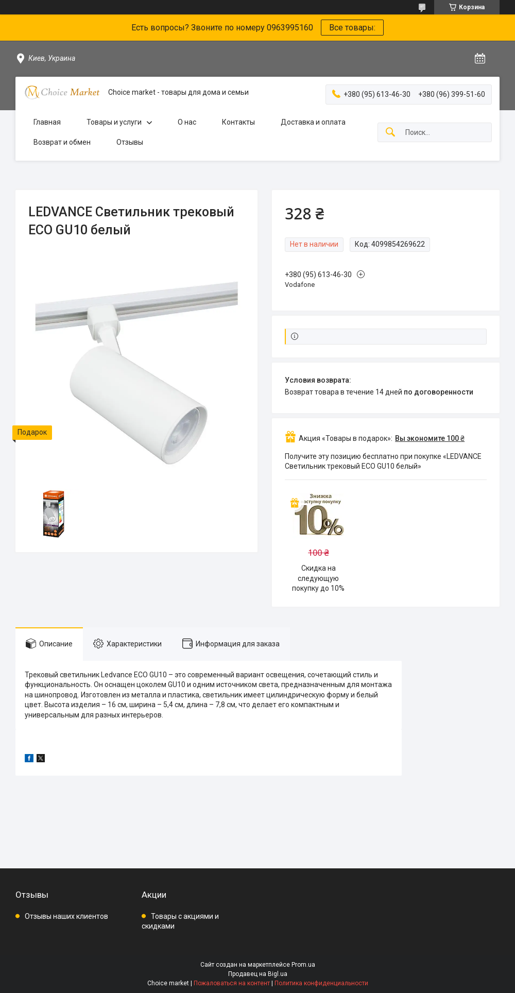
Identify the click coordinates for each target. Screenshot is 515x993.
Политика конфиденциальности (321, 983)
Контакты (238, 122)
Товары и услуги (114, 122)
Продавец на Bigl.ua (257, 974)
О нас (187, 122)
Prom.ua (303, 964)
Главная (47, 122)
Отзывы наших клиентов (66, 916)
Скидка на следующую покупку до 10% (318, 578)
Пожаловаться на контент (232, 983)
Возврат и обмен (62, 142)
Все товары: (352, 27)
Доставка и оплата (313, 122)
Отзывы (129, 142)
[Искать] (390, 133)
